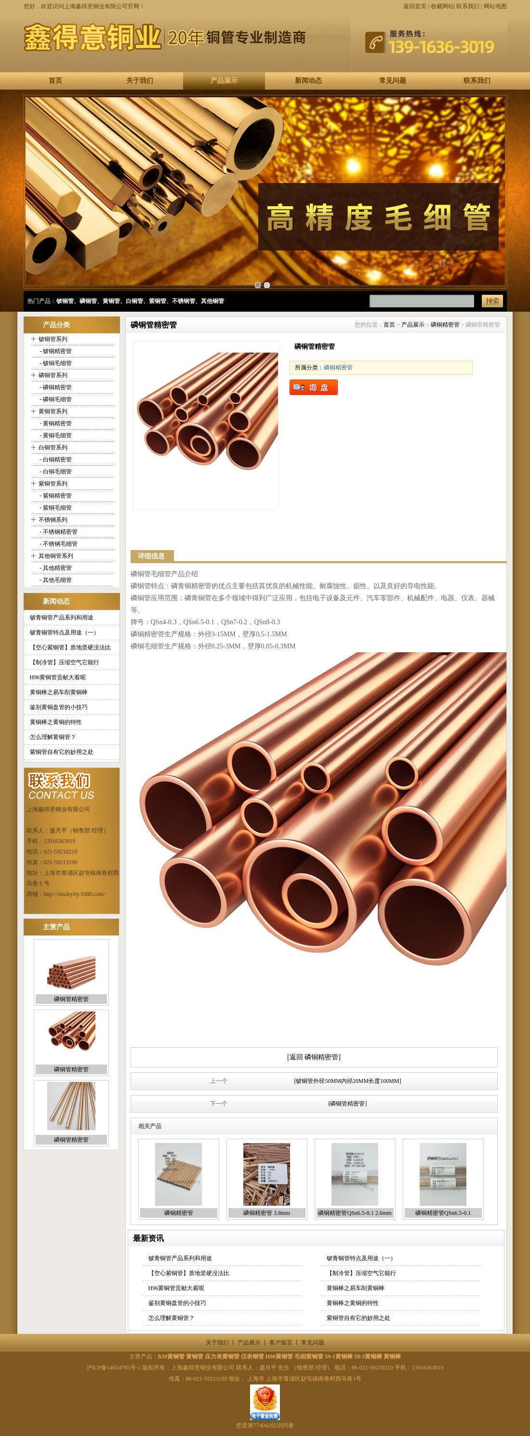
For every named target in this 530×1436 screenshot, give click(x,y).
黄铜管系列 (53, 411)
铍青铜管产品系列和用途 (61, 617)
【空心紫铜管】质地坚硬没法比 (70, 647)
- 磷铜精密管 (55, 387)
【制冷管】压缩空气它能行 (64, 662)
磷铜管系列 (53, 375)
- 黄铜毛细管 (55, 435)
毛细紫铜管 (308, 1356)
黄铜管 (194, 1356)
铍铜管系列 (53, 339)
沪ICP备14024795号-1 (113, 1367)
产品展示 (224, 80)
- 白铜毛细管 (55, 471)
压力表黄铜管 (222, 1356)
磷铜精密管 (445, 324)
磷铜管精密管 (71, 999)
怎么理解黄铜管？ (53, 737)
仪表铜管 (252, 1356)
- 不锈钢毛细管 (58, 543)
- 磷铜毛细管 (55, 399)
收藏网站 (442, 6)
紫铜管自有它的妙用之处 (61, 752)
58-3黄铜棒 (368, 1356)
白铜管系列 (53, 447)
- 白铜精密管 (55, 459)
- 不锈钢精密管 (58, 531)
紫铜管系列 (53, 483)
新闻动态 (308, 80)
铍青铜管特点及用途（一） (64, 632)
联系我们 (467, 6)
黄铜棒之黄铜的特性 (56, 722)
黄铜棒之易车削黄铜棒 (59, 692)
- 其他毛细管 (55, 580)
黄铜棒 (392, 1356)
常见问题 (392, 80)
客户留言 (280, 1342)
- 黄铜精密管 (55, 423)
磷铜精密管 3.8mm (266, 1213)
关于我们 (139, 80)
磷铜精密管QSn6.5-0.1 (443, 1213)
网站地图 (495, 6)
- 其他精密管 (55, 568)
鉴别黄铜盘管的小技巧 (59, 707)
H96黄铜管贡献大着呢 (58, 677)
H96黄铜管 (279, 1356)
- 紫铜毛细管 (55, 507)
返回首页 (414, 6)
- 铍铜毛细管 (55, 363)
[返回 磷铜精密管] (314, 1057)
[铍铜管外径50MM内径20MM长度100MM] (347, 1081)
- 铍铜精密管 (55, 351)
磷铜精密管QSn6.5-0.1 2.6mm (354, 1213)
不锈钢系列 (53, 519)
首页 (55, 80)
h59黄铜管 (171, 1356)
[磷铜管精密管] (348, 1103)
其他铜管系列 (56, 556)
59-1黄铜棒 (339, 1356)
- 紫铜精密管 (55, 495)
